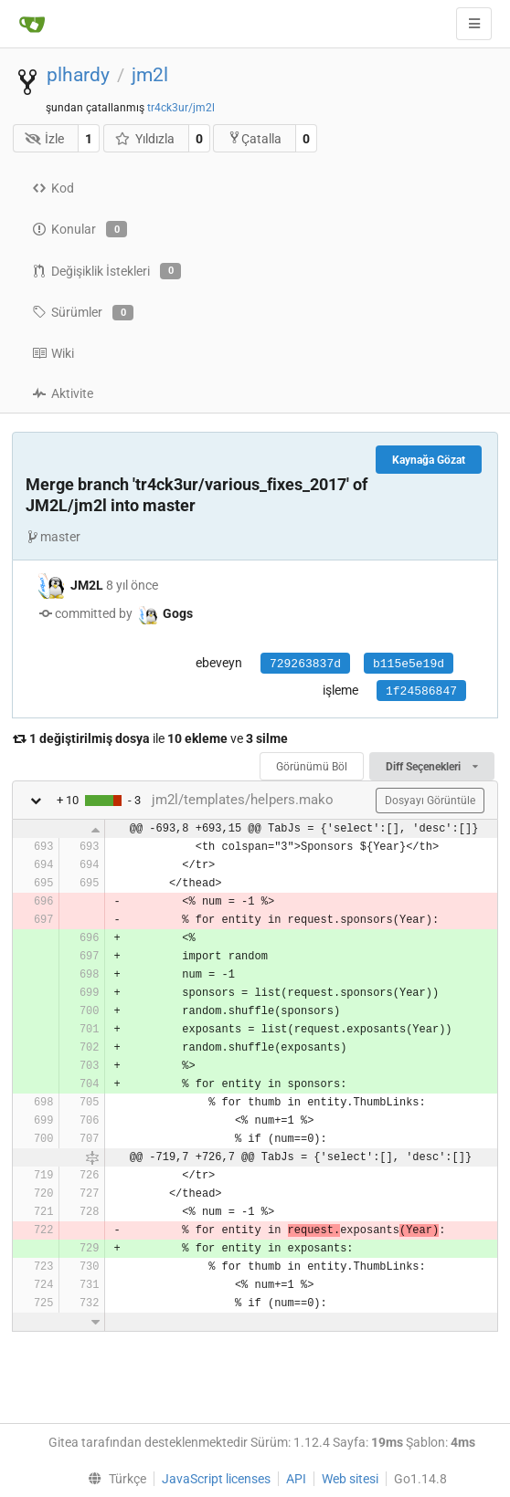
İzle (45, 138)
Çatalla (255, 138)
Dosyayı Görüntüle (430, 800)
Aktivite (62, 393)
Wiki (53, 353)
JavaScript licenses (216, 1478)
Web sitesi (350, 1478)
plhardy (78, 75)
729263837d (305, 664)
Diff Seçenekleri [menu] (432, 766)
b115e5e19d (408, 664)
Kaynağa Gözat (428, 460)
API (296, 1478)
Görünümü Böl (311, 766)
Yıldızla (144, 138)
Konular (79, 229)
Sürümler (82, 313)
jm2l (150, 75)
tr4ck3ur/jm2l (181, 107)
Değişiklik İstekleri (106, 271)
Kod (53, 188)
